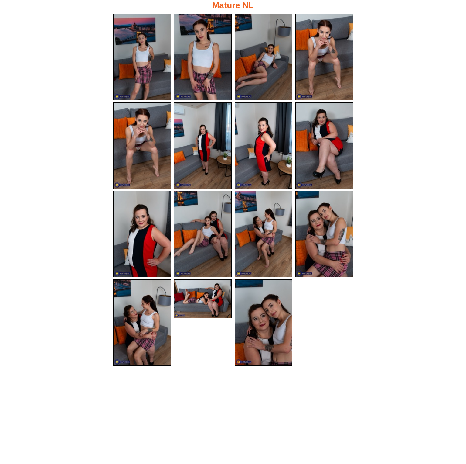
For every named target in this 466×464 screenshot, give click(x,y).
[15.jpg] (263, 322)
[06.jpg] (203, 145)
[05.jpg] (142, 145)
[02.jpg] (203, 57)
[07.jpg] (263, 145)
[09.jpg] (142, 234)
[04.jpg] (324, 57)
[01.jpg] (142, 57)
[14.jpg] (203, 298)
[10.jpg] (203, 234)
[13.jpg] (142, 322)
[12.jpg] (324, 234)
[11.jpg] (263, 234)
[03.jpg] (263, 57)
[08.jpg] (324, 145)
